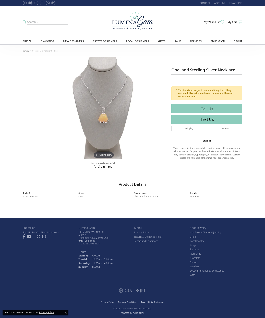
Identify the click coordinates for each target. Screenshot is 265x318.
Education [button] (218, 41)
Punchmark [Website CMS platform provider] (138, 313)
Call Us (207, 109)
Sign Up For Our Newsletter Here (41, 232)
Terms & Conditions (127, 302)
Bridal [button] (27, 41)
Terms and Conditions (146, 241)
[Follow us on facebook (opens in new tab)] (25, 3)
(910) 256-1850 (103, 166)
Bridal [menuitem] (193, 236)
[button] (219, 3)
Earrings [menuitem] (194, 249)
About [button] (238, 41)
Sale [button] (177, 41)
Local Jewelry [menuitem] (197, 241)
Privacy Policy (141, 232)
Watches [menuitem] (194, 266)
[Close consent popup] (66, 313)
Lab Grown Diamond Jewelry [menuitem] (205, 232)
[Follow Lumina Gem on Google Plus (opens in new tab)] (42, 3)
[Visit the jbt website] (141, 290)
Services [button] (196, 41)
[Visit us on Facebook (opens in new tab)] (36, 3)
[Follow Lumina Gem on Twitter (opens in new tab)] (48, 3)
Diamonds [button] (47, 41)
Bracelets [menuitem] (195, 258)
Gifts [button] (162, 41)
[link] (204, 3)
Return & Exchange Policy (148, 236)
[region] (103, 108)
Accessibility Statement (152, 302)
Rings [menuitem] (193, 245)
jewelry (26, 51)
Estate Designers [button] (105, 41)
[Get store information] (89, 243)
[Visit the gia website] (125, 290)
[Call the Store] (86, 240)
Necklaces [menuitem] (195, 253)
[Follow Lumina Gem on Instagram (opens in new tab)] (53, 3)
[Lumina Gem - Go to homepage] (132, 22)
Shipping (189, 128)
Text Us (207, 119)
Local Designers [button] (137, 41)
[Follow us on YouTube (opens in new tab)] (30, 3)
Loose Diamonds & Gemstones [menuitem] (207, 270)
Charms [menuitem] (194, 262)
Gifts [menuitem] (192, 274)
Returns (225, 128)
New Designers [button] (73, 41)
